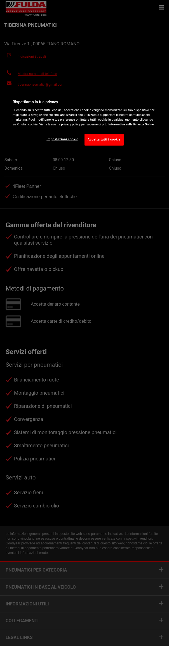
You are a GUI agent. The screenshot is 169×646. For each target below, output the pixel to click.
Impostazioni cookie (62, 139)
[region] (84, 121)
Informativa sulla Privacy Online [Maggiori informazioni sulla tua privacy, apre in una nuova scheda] (131, 124)
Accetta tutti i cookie (104, 139)
